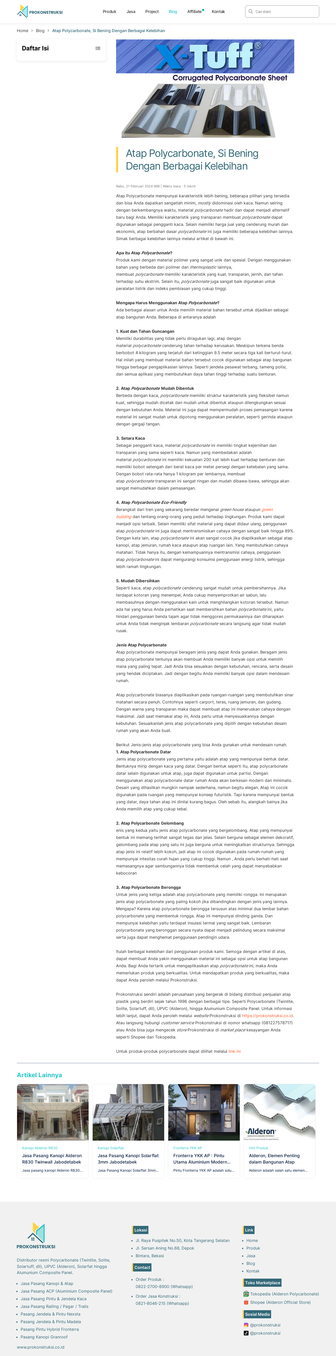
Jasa (131, 11)
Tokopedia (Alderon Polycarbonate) (281, 1294)
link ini (235, 1051)
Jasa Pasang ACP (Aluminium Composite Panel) (67, 1291)
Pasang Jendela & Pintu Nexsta (50, 1314)
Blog (173, 11)
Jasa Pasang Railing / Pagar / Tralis (54, 1306)
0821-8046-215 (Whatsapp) (162, 1303)
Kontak (218, 11)
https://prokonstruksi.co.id (267, 1015)
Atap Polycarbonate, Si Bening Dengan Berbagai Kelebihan (108, 30)
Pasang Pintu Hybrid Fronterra (50, 1329)
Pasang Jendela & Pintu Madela (51, 1321)
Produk (109, 11)
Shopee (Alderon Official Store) (277, 1302)
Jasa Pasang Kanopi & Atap (47, 1283)
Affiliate (194, 11)
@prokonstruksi (262, 1325)
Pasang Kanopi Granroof (44, 1336)
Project (152, 11)
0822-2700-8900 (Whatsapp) (164, 1286)
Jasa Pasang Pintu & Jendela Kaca (54, 1298)
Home (22, 30)
